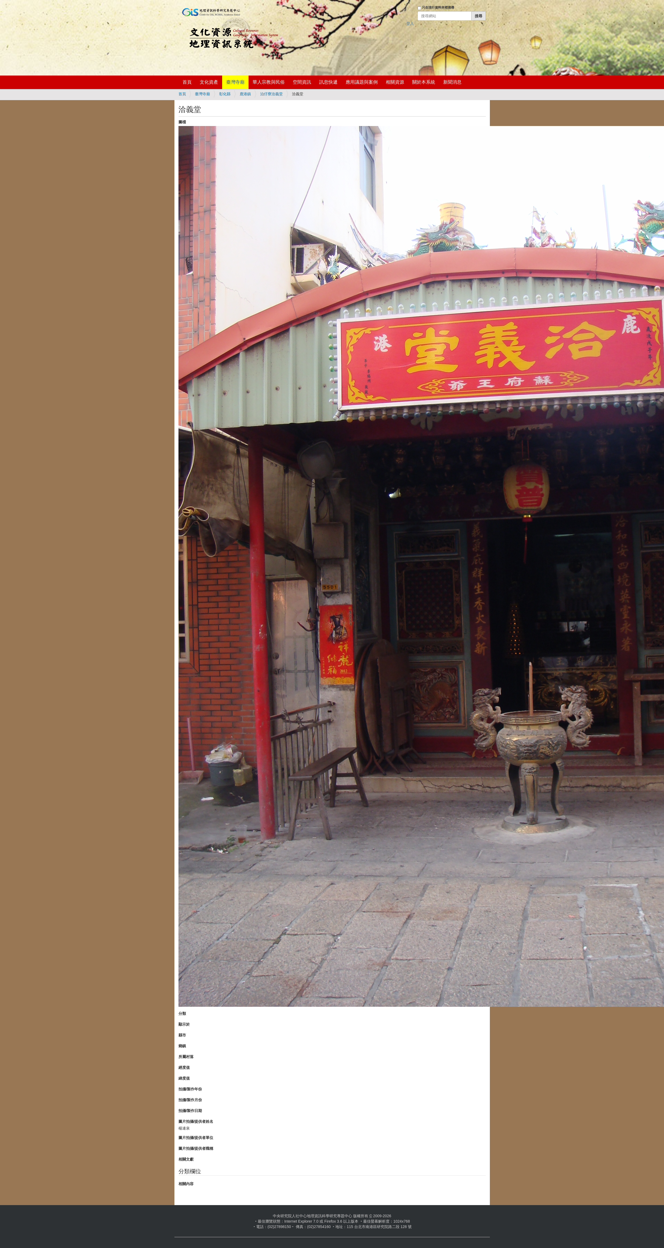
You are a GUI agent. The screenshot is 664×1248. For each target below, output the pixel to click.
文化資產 (209, 82)
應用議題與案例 (362, 82)
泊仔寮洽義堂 (271, 94)
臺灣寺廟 (235, 82)
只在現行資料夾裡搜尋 (438, 7)
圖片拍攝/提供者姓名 (196, 1121)
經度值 (184, 1067)
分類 (182, 1013)
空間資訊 (302, 82)
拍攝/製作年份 (190, 1089)
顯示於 (184, 1024)
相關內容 (186, 1184)
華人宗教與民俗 (269, 82)
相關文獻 (186, 1159)
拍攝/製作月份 (190, 1100)
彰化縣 (224, 94)
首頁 (187, 82)
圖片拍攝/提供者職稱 (196, 1148)
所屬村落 (186, 1057)
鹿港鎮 (245, 94)
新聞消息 (452, 82)
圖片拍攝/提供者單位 (196, 1137)
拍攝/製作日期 (190, 1110)
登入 (410, 23)
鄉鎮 (182, 1046)
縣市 (182, 1035)
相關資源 (395, 82)
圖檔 (182, 122)
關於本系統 (423, 82)
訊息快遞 (328, 82)
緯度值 (184, 1078)
